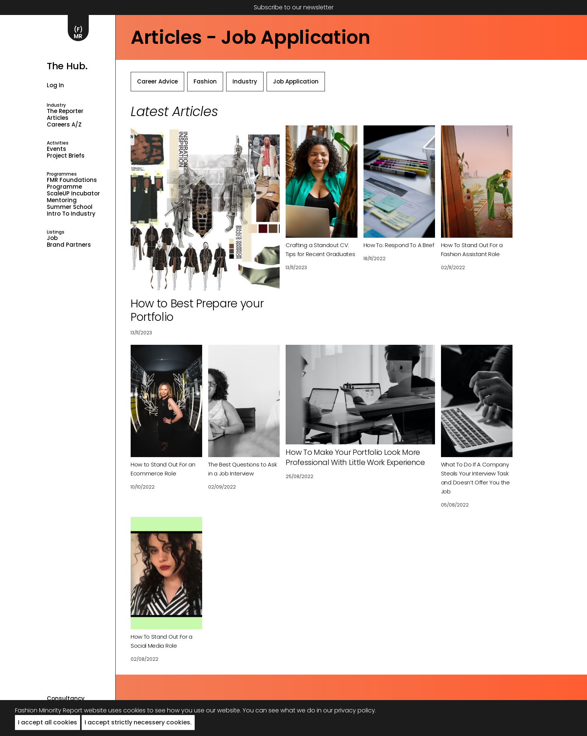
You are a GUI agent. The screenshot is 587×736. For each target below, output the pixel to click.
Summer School (69, 207)
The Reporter (65, 111)
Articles (58, 118)
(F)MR (78, 32)
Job (52, 238)
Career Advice (157, 81)
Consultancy (66, 698)
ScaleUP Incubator (73, 193)
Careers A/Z (64, 124)
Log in (55, 85)
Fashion (205, 81)
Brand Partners (69, 244)
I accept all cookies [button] (47, 722)
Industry (244, 81)
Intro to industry (71, 213)
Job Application (296, 81)
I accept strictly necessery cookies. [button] (138, 722)
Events (56, 149)
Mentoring (62, 200)
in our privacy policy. (346, 710)
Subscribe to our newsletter (294, 7)
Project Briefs (66, 155)
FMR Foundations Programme (72, 183)
